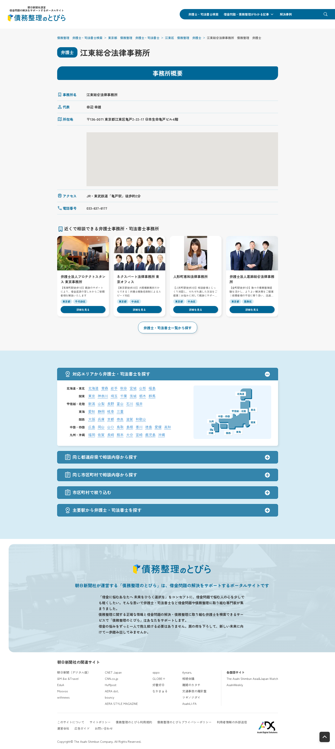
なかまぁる (160, 691)
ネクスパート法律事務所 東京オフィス (138, 279)
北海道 (93, 388)
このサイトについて (70, 722)
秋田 (123, 388)
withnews (63, 697)
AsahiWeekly (234, 685)
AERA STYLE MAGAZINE (121, 703)
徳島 (148, 426)
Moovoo (62, 691)
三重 (120, 411)
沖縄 (161, 434)
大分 (129, 434)
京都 (110, 419)
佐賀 (101, 434)
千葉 (123, 395)
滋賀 (129, 419)
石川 (129, 403)
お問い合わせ (104, 728)
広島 (91, 426)
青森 (104, 388)
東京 (91, 395)
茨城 (133, 395)
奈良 (120, 419)
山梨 (101, 403)
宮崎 (139, 434)
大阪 (91, 419)
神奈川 (103, 395)
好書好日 (159, 685)
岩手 (114, 388)
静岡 (101, 411)
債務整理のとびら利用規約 (134, 722)
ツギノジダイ (191, 697)
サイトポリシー (100, 722)
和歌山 (141, 419)
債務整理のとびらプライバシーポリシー (184, 722)
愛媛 (158, 426)
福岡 (91, 434)
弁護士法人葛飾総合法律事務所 (252, 279)
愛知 (91, 411)
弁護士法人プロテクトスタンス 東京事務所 (83, 279)
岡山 (101, 426)
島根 (129, 426)
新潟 (91, 403)
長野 (110, 403)
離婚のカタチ (191, 685)
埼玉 (114, 395)
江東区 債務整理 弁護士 (183, 38)
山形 (142, 388)
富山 (120, 403)
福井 (139, 403)
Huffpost (110, 685)
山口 (110, 426)
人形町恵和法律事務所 (190, 276)
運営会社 (63, 728)
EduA (60, 685)
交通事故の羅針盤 (194, 691)
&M (59, 678)
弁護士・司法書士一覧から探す (167, 327)
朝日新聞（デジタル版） (73, 672)
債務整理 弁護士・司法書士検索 (79, 38)
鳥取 (120, 426)
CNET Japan (113, 672)
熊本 (120, 434)
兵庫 (101, 419)
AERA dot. (112, 691)
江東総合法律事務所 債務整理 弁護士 (234, 38)
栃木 (142, 395)
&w (65, 678)
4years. (187, 672)
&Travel (73, 678)
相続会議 (188, 678)
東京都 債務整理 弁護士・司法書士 (133, 38)
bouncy (109, 697)
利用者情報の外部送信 (232, 722)
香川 (139, 426)
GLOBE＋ (159, 678)
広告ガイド (82, 728)
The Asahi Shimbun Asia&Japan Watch (252, 678)
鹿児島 (150, 434)
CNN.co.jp (111, 678)
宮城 (133, 388)
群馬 (152, 395)
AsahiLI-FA (189, 703)
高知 (167, 426)
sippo (156, 672)
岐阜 (110, 411)
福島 (152, 388)
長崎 (110, 434)
